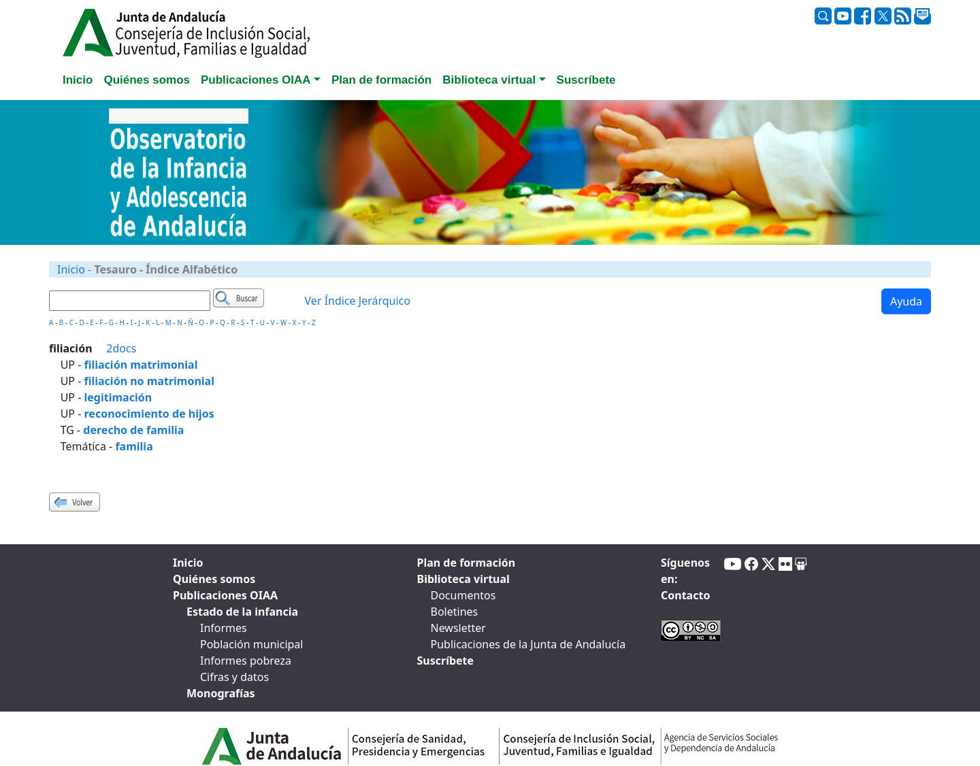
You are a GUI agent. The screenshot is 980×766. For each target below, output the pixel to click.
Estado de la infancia (242, 611)
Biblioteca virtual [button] (489, 79)
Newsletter (458, 627)
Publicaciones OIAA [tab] (225, 595)
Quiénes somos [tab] (146, 79)
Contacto (685, 595)
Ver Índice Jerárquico (357, 300)
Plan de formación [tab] (381, 79)
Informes (223, 627)
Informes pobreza (245, 660)
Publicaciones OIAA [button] (256, 79)
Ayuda (906, 301)
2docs (121, 348)
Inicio (71, 269)
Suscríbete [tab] (586, 79)
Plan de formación (466, 562)
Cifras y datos (234, 676)
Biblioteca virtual (463, 578)
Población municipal (251, 644)
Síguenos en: (685, 570)
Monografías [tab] (220, 693)
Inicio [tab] (78, 79)
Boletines (454, 611)
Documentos (463, 595)
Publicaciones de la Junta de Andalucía (528, 644)
